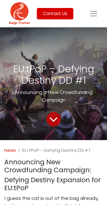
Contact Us (55, 14)
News (10, 150)
